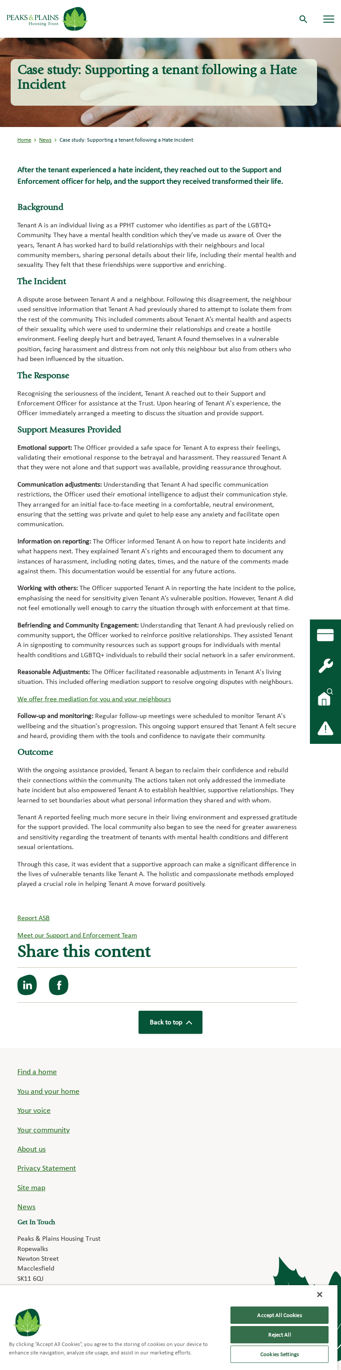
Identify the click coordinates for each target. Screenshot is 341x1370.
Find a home (37, 1071)
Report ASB (33, 917)
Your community (43, 1129)
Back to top (170, 1022)
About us (31, 1148)
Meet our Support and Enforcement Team (77, 935)
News (45, 140)
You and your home (48, 1091)
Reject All (279, 1335)
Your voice (34, 1110)
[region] (168, 1327)
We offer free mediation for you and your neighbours (94, 699)
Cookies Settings (279, 1354)
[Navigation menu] (328, 18)
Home (24, 140)
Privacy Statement (46, 1168)
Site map (31, 1187)
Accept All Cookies (279, 1315)
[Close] (319, 1294)
